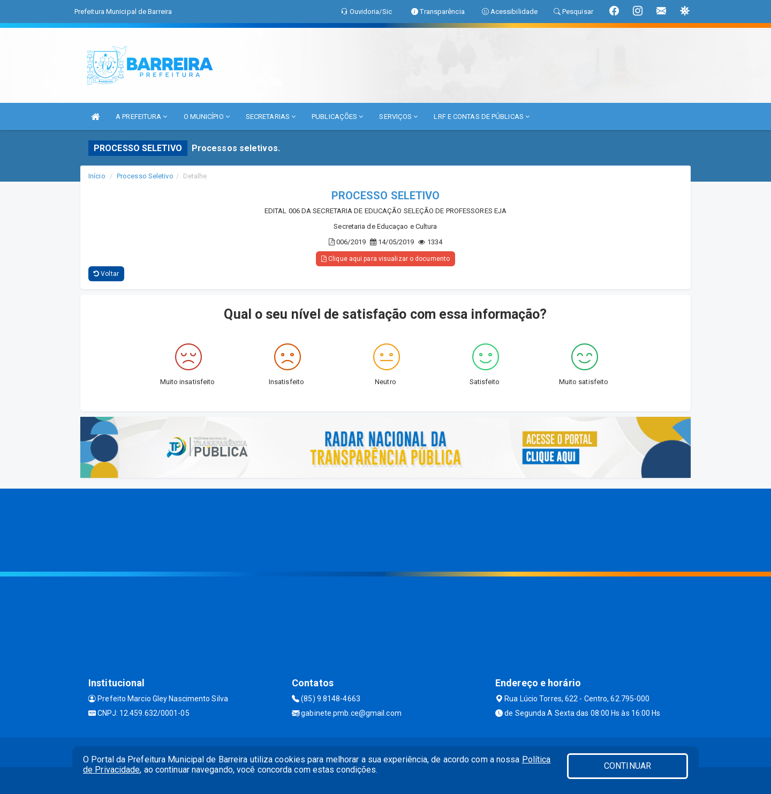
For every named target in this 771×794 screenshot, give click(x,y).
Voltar (106, 274)
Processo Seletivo (145, 176)
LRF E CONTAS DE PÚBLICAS (482, 117)
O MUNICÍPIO (207, 117)
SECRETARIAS (271, 117)
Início (96, 176)
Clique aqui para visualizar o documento (385, 259)
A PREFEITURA (141, 117)
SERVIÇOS (398, 117)
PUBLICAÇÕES (337, 117)
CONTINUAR (627, 766)
